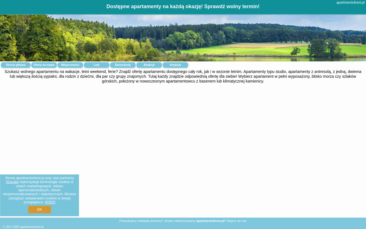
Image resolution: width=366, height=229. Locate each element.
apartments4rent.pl (350, 3)
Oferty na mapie (44, 64)
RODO (50, 202)
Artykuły (175, 64)
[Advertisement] (183, 131)
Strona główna (15, 64)
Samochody (123, 64)
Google (12, 182)
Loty (96, 64)
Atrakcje (148, 64)
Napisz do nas (237, 221)
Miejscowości (70, 64)
